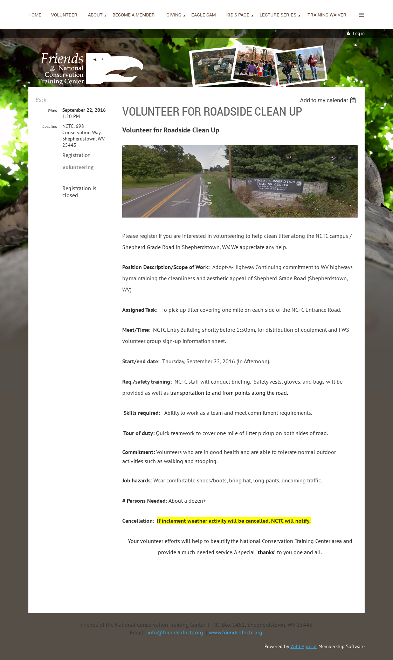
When (52, 110)
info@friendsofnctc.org (175, 632)
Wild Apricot (303, 646)
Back (40, 99)
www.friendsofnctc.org (235, 632)
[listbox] (329, 100)
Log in (359, 33)
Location (49, 126)
